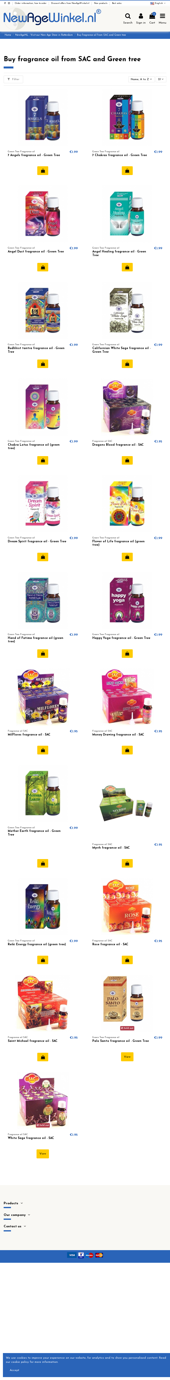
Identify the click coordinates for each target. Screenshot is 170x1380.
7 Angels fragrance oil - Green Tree (34, 155)
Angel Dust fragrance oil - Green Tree (36, 251)
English (158, 3)
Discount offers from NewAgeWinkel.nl (70, 3)
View (127, 1056)
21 (161, 79)
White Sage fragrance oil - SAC (31, 1138)
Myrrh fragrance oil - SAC (111, 847)
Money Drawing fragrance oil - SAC (118, 734)
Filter (13, 79)
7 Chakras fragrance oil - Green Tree (119, 155)
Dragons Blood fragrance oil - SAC (118, 444)
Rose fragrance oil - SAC (110, 944)
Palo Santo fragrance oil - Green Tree (120, 1041)
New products (101, 3)
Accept (14, 1370)
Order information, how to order (31, 3)
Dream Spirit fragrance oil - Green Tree (37, 541)
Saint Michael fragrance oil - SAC (32, 1041)
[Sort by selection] (141, 79)
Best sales (117, 3)
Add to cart (42, 171)
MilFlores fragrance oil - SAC (29, 734)
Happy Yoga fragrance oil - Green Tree (121, 638)
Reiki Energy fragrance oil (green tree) (37, 944)
